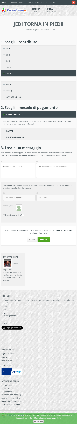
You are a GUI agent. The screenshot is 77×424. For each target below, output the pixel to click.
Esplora (36, 9)
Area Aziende (7, 360)
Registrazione (7, 392)
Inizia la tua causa (8, 388)
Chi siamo (5, 306)
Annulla (32, 239)
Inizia (50, 9)
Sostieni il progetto (9, 316)
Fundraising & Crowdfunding (12, 401)
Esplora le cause (8, 354)
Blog (3, 312)
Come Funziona (17, 2)
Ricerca (4, 357)
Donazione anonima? (13, 215)
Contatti (52, 2)
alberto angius (31, 29)
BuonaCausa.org (8, 300)
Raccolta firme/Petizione (11, 404)
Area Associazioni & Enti (11, 398)
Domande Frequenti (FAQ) (11, 395)
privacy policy (54, 418)
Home (4, 2)
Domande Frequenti (36, 2)
